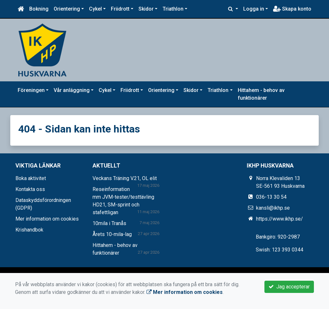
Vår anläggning (72, 90)
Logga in (253, 9)
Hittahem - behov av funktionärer (261, 94)
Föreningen (31, 90)
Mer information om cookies (47, 219)
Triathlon (173, 9)
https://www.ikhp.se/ (279, 219)
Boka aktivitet (30, 178)
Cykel (95, 9)
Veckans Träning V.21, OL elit (125, 178)
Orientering (67, 9)
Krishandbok (29, 230)
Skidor (146, 9)
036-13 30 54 (271, 197)
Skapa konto (292, 9)
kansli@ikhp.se (273, 208)
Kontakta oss (30, 189)
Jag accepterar (289, 287)
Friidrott (120, 9)
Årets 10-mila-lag (112, 234)
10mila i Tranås (109, 223)
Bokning (39, 9)
